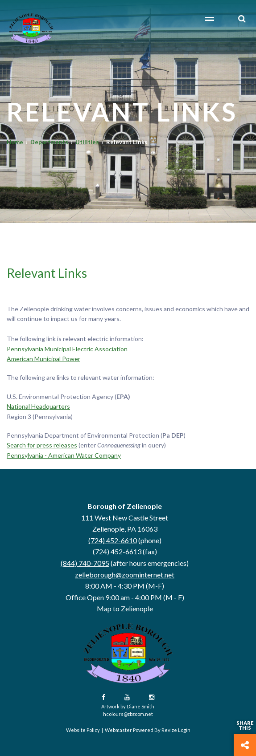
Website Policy (83, 730)
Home (15, 142)
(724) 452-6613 (117, 551)
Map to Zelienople (125, 608)
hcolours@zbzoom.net (128, 714)
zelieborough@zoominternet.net (124, 574)
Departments (49, 142)
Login (184, 730)
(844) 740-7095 (85, 563)
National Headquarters (38, 406)
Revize (169, 730)
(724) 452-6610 (112, 540)
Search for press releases (42, 445)
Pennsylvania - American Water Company (64, 455)
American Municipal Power (43, 358)
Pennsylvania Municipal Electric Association (67, 349)
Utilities (87, 142)
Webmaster (118, 730)
